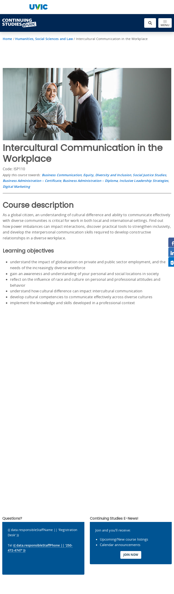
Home (7, 39)
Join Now (130, 555)
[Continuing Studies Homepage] (19, 23)
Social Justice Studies (149, 175)
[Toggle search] (150, 23)
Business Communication (62, 175)
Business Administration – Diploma (90, 180)
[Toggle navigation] (165, 23)
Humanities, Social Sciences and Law (44, 39)
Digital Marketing (16, 186)
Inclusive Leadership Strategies (143, 180)
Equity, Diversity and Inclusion (107, 175)
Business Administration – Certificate (32, 180)
